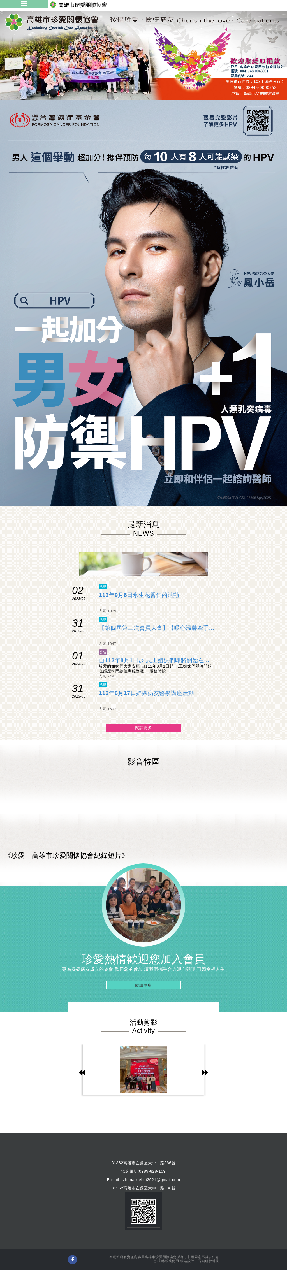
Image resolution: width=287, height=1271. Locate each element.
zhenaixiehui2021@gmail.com (151, 1179)
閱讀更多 (143, 728)
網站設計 (187, 1261)
